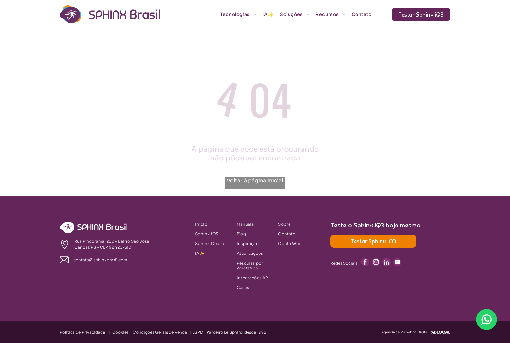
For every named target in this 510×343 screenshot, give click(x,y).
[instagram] (376, 263)
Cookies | (122, 332)
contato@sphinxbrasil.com (100, 259)
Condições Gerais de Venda (160, 332)
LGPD (197, 332)
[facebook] (365, 263)
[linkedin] (386, 263)
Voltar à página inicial (255, 180)
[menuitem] (241, 14)
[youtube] (397, 263)
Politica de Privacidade (82, 332)
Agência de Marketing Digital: (405, 332)
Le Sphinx (233, 332)
